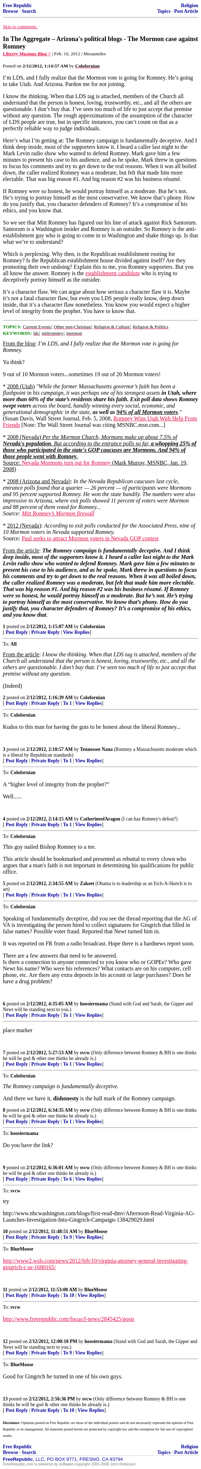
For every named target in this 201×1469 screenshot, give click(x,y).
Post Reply (17, 632)
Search (29, 11)
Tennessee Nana (96, 749)
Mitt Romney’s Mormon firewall (58, 513)
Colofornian (92, 626)
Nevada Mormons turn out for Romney (66, 463)
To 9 (67, 1237)
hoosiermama (94, 1003)
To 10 (68, 1295)
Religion (189, 5)
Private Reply (45, 632)
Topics (163, 11)
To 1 (67, 703)
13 (5, 1399)
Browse (10, 11)
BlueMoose (96, 1231)
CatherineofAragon (100, 819)
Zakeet (87, 883)
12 (5, 1341)
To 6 (67, 1179)
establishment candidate (112, 273)
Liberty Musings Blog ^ (27, 53)
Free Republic (17, 5)
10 (5, 1231)
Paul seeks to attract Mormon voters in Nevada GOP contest (90, 538)
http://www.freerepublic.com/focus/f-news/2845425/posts (68, 1319)
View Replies (76, 632)
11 (5, 1289)
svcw (85, 1052)
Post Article (186, 11)
